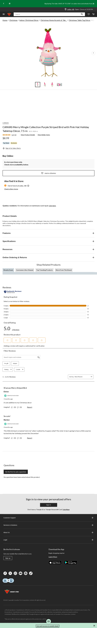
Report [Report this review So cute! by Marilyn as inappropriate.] (29, 438)
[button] (82, 14)
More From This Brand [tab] (64, 270)
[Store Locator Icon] (65, 9)
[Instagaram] (15, 573)
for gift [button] (6, 363)
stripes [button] (15, 363)
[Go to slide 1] (37, 84)
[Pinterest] (25, 573)
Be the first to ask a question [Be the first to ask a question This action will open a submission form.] (15, 472)
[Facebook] (5, 573)
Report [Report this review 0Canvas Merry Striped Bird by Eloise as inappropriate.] (29, 407)
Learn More (53, 557)
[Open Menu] (4, 14)
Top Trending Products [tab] (44, 270)
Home (5, 20)
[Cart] (93, 14)
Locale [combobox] (20, 369)
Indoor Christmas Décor (29, 20)
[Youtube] (20, 573)
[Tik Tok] (31, 573)
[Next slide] (93, 3)
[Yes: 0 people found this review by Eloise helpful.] (14, 407)
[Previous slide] (4, 3)
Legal (48, 540)
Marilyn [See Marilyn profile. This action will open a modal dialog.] (7, 420)
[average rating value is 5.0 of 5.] (8, 135)
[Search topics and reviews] (21, 357)
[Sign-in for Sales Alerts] (12, 148)
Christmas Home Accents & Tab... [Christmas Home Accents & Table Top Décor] (54, 20)
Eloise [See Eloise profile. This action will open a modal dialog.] (6, 392)
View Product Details (28, 135)
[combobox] (82, 377)
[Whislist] (89, 14)
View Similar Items (44, 135)
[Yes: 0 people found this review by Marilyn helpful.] (14, 438)
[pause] (10, 3)
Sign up (7, 558)
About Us (48, 532)
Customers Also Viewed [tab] (24, 270)
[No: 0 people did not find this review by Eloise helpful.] (20, 407)
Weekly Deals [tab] (8, 270)
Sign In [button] (48, 505)
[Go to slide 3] (52, 84)
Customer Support (48, 518)
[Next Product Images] (93, 53)
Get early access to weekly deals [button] (47, 626)
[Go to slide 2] (44, 84)
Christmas (13, 20)
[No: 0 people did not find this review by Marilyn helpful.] (20, 438)
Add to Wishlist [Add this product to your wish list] (48, 173)
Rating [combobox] (8, 369)
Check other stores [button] (11, 189)
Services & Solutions (48, 525)
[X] (10, 573)
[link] (10, 135)
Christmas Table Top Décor (79, 20)
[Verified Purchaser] (11, 395)
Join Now (66, 509)
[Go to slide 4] (59, 84)
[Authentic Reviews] (13, 291)
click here (52, 206)
